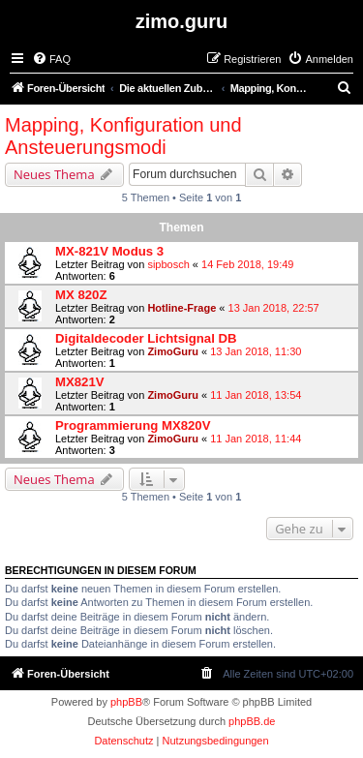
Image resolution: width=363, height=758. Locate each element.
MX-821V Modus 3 (109, 251)
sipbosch (168, 264)
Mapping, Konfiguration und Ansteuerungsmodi (123, 136)
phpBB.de (251, 721)
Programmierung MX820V (133, 425)
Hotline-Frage (181, 308)
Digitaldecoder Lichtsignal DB (146, 338)
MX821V (80, 382)
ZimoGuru (172, 351)
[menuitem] (51, 59)
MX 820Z (81, 295)
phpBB (126, 702)
